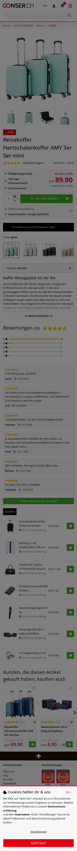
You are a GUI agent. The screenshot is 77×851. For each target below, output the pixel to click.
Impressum (22, 814)
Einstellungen (38, 831)
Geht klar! (38, 843)
